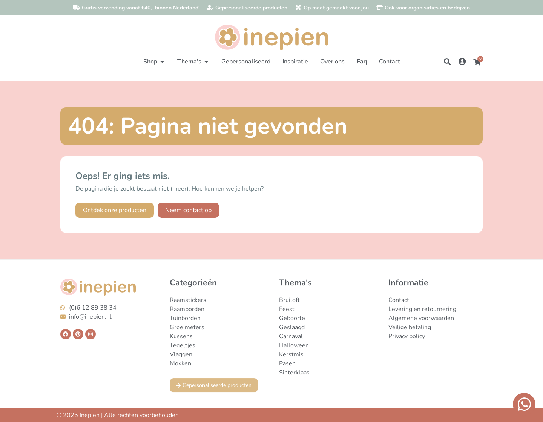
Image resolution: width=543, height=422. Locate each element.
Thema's (295, 282)
